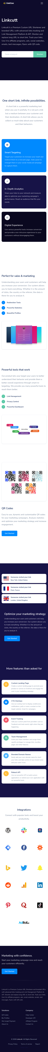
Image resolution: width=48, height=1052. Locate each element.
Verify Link (24, 1048)
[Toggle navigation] (42, 3)
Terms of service (26, 1044)
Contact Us (29, 1024)
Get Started (9, 533)
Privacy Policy (12, 1044)
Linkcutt (19, 1039)
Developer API (30, 1018)
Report (37, 1044)
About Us (5, 1024)
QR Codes (5, 1015)
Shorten (40, 54)
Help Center (30, 1015)
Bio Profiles (5, 1018)
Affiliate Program (31, 1021)
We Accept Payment (8, 1021)
